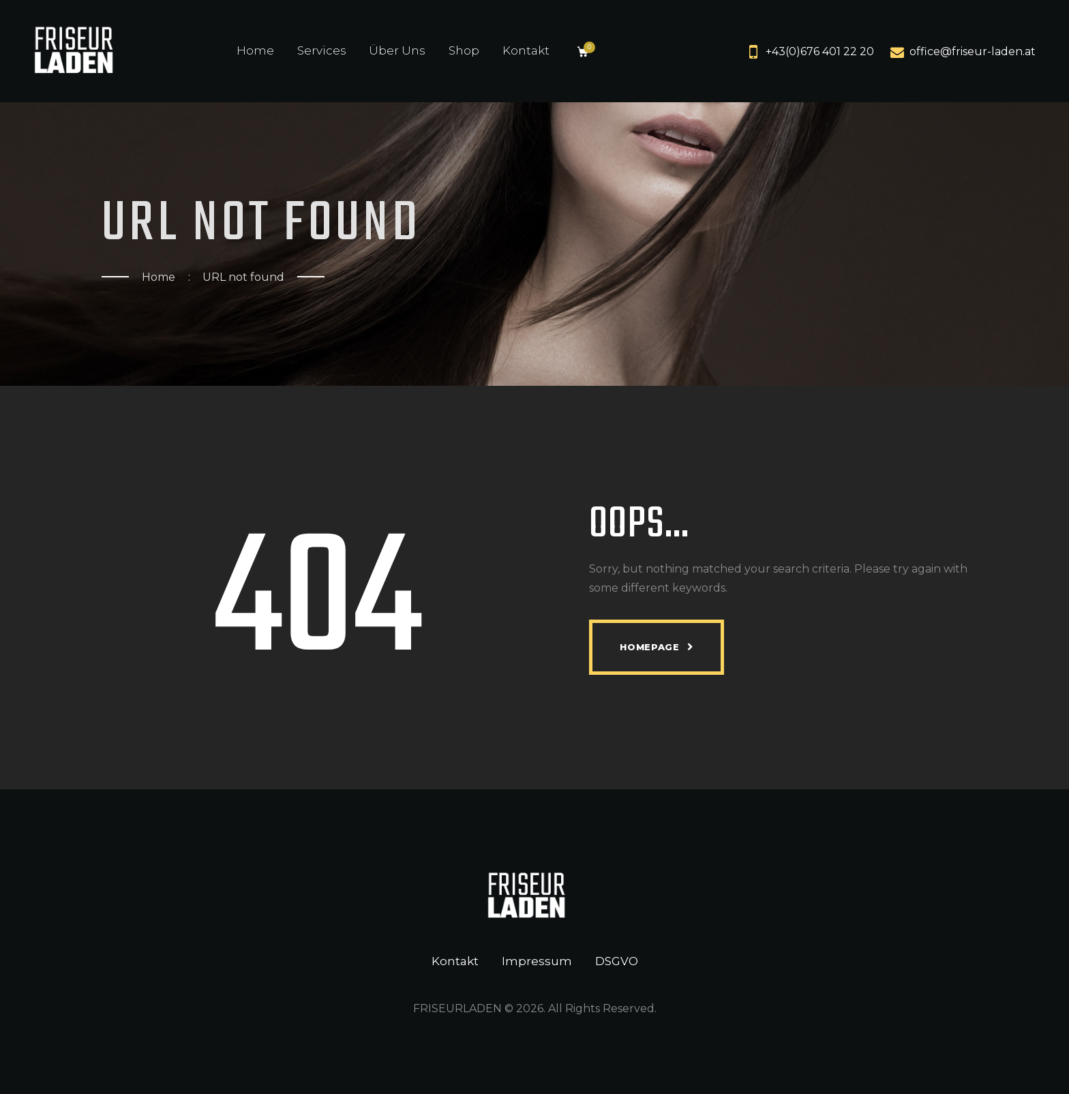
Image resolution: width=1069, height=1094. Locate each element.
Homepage (649, 646)
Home (158, 277)
